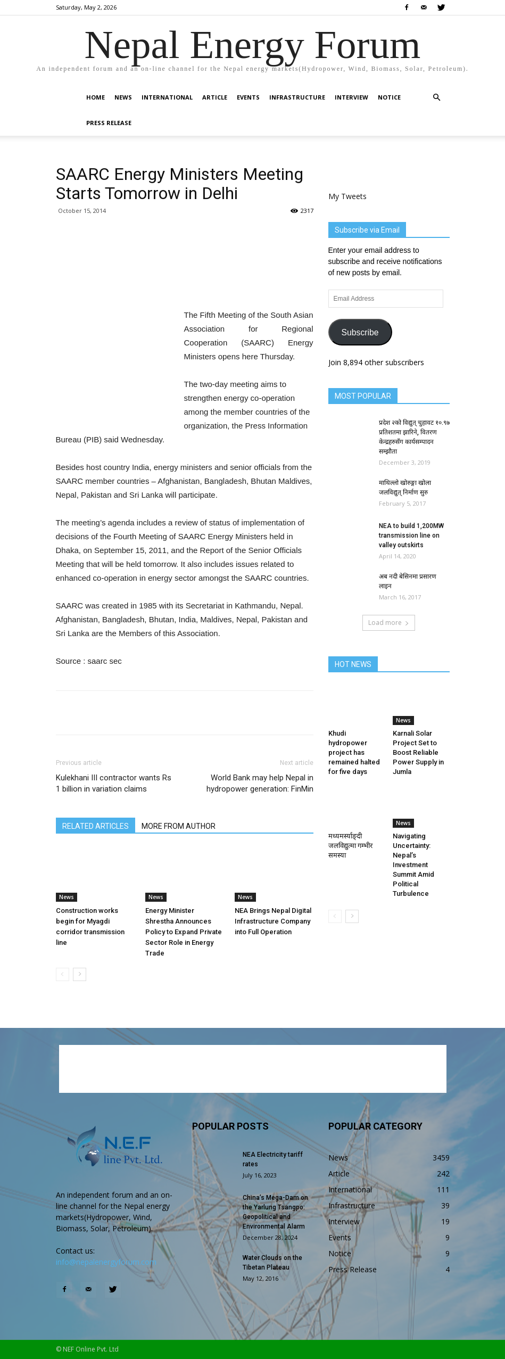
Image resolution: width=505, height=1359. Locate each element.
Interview (351, 97)
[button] (437, 98)
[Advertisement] (184, 281)
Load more (388, 622)
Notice (389, 97)
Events (248, 97)
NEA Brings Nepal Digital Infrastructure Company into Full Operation (273, 921)
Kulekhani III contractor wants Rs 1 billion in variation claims (113, 783)
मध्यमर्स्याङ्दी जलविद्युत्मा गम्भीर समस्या (350, 845)
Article (214, 97)
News (123, 97)
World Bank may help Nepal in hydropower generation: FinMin (259, 783)
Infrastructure (297, 97)
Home (95, 97)
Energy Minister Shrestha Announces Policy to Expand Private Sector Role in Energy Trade (183, 932)
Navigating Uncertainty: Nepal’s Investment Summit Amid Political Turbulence (413, 864)
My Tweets (347, 196)
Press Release (108, 123)
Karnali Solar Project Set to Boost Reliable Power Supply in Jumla (418, 752)
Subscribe (359, 332)
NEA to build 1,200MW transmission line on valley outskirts (411, 535)
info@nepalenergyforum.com (106, 1262)
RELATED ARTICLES (95, 826)
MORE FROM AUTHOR (179, 826)
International (167, 97)
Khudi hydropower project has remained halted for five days (354, 752)
